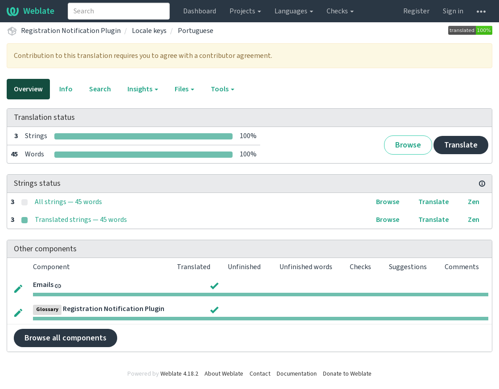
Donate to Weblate (347, 373)
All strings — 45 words (68, 202)
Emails (43, 285)
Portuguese (195, 31)
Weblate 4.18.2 (179, 373)
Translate (461, 145)
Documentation (297, 373)
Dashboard (199, 11)
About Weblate (224, 373)
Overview (28, 89)
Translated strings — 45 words (81, 220)
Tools (222, 89)
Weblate (30, 11)
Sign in (453, 11)
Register (416, 11)
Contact (260, 373)
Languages (293, 11)
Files (184, 89)
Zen (473, 202)
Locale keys (149, 31)
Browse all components (65, 338)
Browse (408, 145)
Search (100, 89)
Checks (340, 11)
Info (66, 89)
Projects (245, 11)
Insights (142, 89)
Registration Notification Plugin (71, 31)
